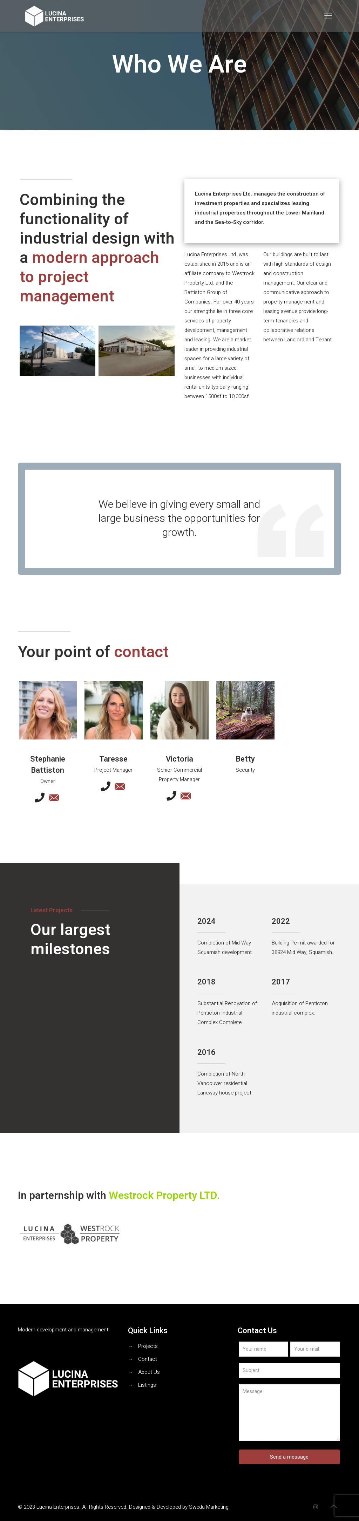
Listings (147, 1385)
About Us (149, 1372)
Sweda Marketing (209, 1507)
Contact (147, 1359)
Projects (148, 1346)
